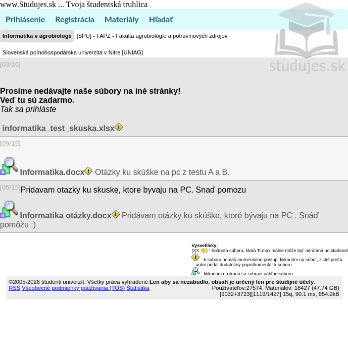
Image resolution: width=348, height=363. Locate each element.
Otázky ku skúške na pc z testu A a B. (124, 172)
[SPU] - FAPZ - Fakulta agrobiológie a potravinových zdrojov (152, 36)
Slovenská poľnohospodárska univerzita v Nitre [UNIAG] (73, 52)
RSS (14, 288)
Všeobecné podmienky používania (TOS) (73, 288)
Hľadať (161, 19)
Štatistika (137, 288)
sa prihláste (36, 109)
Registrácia (74, 19)
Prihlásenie (25, 19)
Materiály (122, 19)
